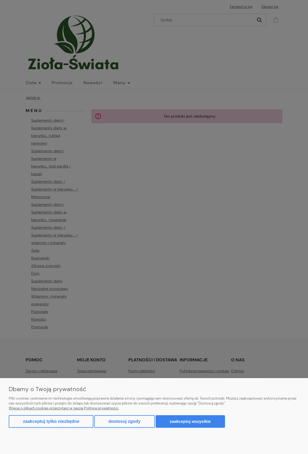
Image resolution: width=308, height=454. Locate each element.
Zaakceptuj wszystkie (190, 421)
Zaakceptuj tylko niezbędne (51, 421)
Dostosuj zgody (124, 421)
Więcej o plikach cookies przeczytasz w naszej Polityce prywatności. (64, 408)
